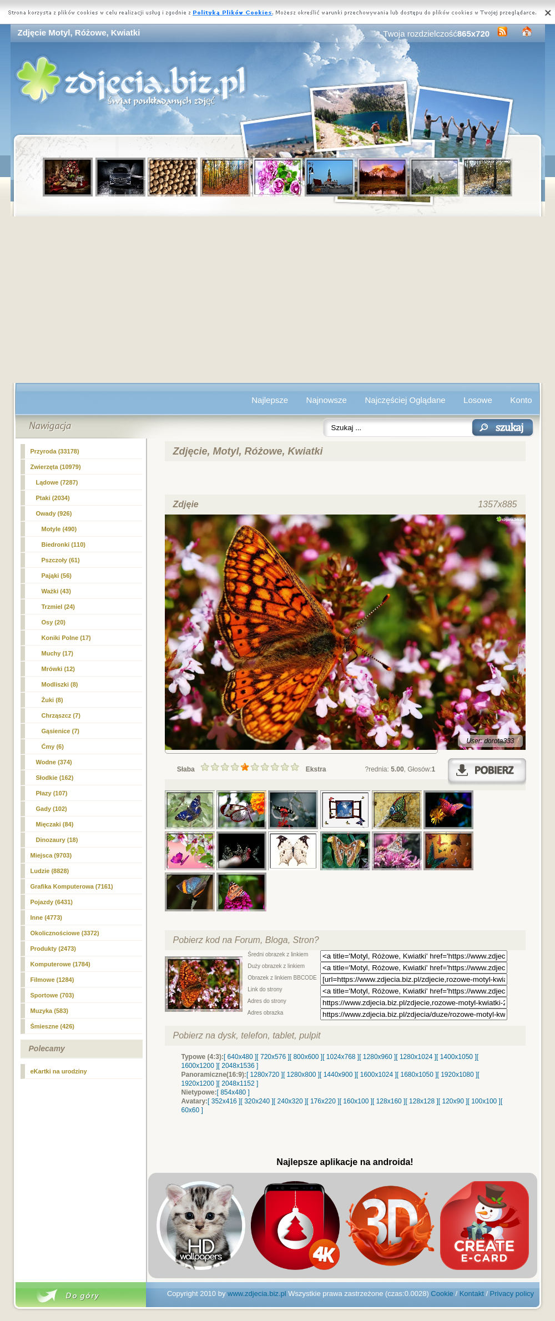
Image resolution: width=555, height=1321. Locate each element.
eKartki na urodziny (59, 1071)
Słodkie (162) (55, 777)
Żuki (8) (52, 700)
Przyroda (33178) (55, 451)
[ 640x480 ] (240, 1057)
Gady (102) (51, 808)
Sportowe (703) (52, 995)
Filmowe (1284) (52, 979)
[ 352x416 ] (224, 1101)
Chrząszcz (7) (61, 715)
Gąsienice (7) (60, 731)
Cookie (442, 1293)
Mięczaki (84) (55, 824)
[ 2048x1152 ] (238, 1083)
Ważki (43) (56, 591)
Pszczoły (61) (61, 560)
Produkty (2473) (54, 948)
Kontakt (472, 1293)
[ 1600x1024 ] (376, 1074)
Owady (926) (54, 513)
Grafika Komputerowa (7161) (72, 886)
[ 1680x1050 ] (417, 1074)
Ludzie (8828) (50, 871)
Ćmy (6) (53, 746)
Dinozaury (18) (57, 839)
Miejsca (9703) (51, 855)
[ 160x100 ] (356, 1101)
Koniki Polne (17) (66, 637)
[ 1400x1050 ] (456, 1057)
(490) (59, 529)
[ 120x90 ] (453, 1101)
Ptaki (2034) (53, 498)
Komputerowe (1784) (60, 964)
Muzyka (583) (49, 1010)
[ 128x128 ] (421, 1101)
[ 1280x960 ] (377, 1057)
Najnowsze (326, 400)
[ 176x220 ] (322, 1101)
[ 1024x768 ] (340, 1057)
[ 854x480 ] (233, 1092)
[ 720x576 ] (272, 1057)
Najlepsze (269, 400)
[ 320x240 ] (256, 1101)
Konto (521, 400)
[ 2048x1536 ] (238, 1066)
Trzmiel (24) (58, 606)
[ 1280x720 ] (264, 1074)
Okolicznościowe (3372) (65, 933)
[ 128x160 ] (388, 1101)
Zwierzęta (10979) (56, 466)
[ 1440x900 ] (338, 1074)
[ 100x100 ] (484, 1101)
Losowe (477, 400)
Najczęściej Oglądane (405, 400)
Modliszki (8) (60, 684)
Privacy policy (512, 1293)
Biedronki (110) (63, 544)
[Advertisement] (278, 299)
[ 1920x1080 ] (457, 1074)
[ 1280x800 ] (301, 1074)
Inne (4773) (46, 917)
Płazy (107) (52, 793)
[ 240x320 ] (290, 1101)
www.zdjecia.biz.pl (257, 1293)
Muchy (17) (57, 653)
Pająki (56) (57, 575)
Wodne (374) (54, 762)
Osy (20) (53, 622)
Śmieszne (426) (52, 1026)
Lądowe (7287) (57, 482)
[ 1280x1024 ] (416, 1057)
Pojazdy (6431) (52, 902)
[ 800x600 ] (306, 1057)
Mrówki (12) (58, 668)
